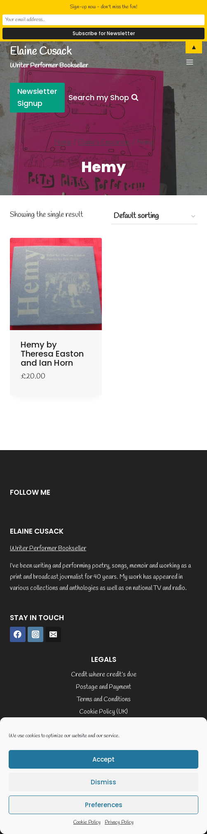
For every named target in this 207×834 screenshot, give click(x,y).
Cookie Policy (87, 822)
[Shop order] (154, 216)
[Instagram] (35, 634)
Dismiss (103, 782)
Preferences (103, 804)
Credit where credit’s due (103, 675)
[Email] (53, 634)
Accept (103, 759)
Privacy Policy (119, 822)
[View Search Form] (103, 98)
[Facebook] (18, 634)
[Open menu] (189, 61)
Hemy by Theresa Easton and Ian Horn (52, 354)
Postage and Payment (103, 687)
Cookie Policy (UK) (103, 712)
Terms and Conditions (104, 699)
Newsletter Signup (37, 97)
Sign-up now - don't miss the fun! (103, 7)
